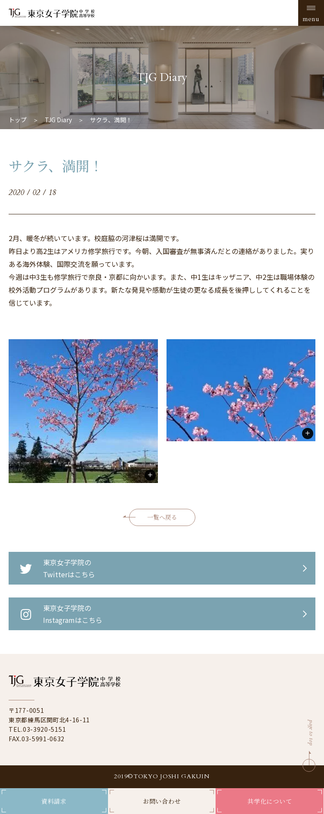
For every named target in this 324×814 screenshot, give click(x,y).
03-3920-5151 (44, 729)
